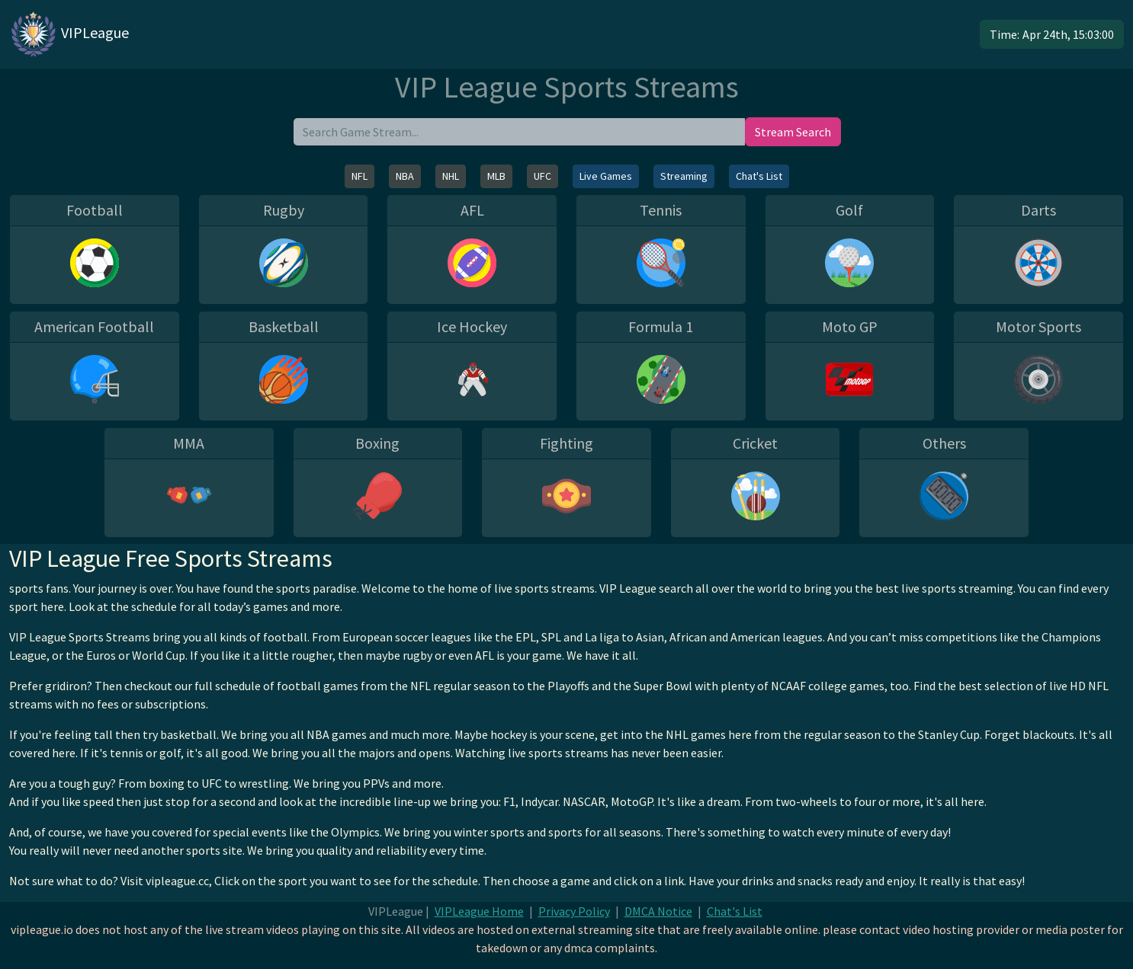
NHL (450, 176)
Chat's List (759, 176)
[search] (519, 131)
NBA (405, 176)
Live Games (605, 176)
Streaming (684, 176)
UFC (542, 176)
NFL (359, 176)
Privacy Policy (574, 911)
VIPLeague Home (479, 911)
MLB (496, 176)
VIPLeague (69, 34)
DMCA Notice (658, 911)
